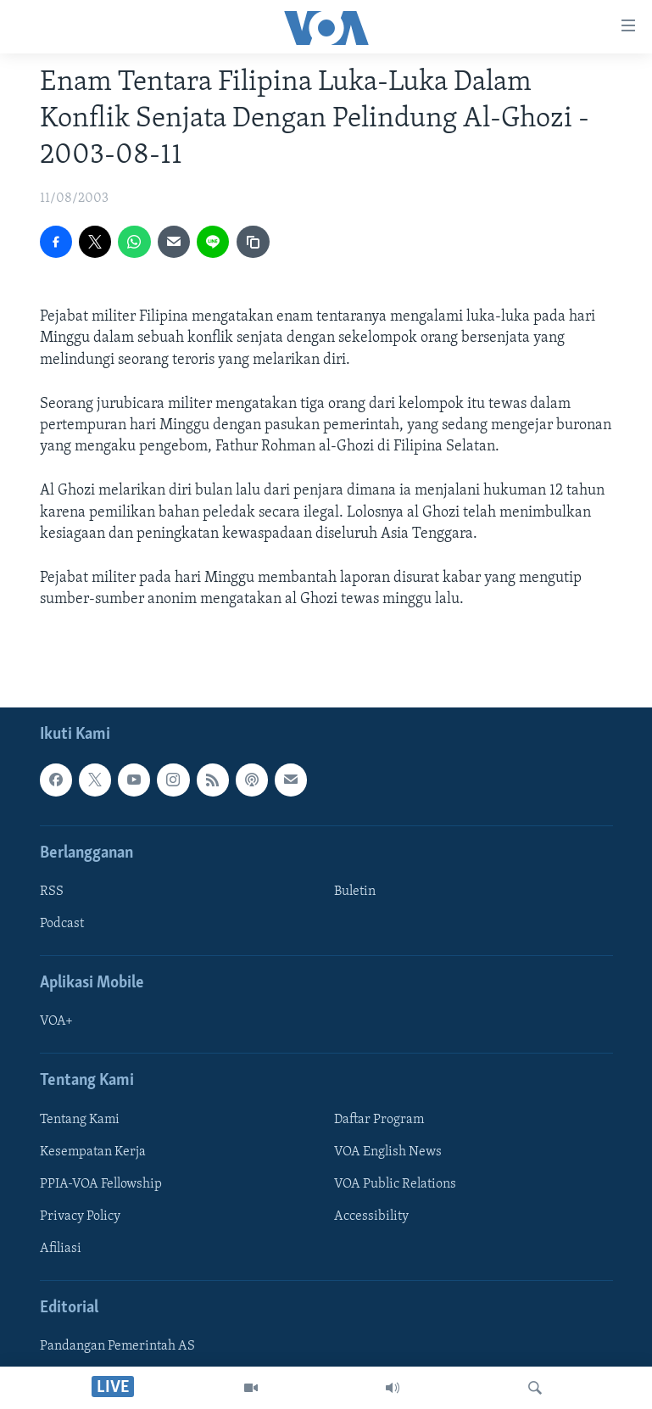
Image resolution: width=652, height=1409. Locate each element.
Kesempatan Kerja (93, 1152)
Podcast (62, 924)
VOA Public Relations (395, 1184)
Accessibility (371, 1216)
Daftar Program (379, 1120)
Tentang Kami (80, 1120)
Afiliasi (60, 1248)
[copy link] (253, 242)
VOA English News (388, 1152)
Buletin (355, 891)
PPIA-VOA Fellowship (101, 1184)
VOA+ (56, 1022)
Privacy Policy (80, 1216)
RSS (52, 891)
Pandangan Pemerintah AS (117, 1347)
